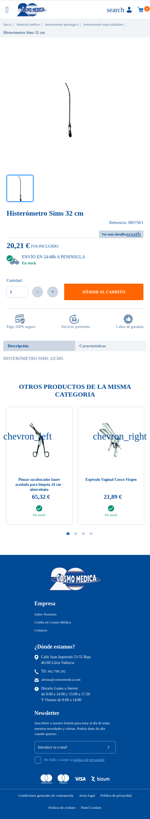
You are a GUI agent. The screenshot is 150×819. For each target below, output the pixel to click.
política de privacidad (88, 760)
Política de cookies (62, 808)
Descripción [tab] (18, 346)
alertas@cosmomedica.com (61, 679)
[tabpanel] (111, 467)
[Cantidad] (17, 291)
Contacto (41, 630)
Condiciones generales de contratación (45, 795)
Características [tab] (93, 346)
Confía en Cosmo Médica (53, 622)
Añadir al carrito (103, 292)
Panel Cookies (91, 808)
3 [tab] (83, 533)
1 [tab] (68, 533)
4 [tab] (91, 533)
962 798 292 (57, 671)
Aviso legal (87, 795)
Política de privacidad (115, 795)
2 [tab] (75, 533)
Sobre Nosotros (46, 614)
